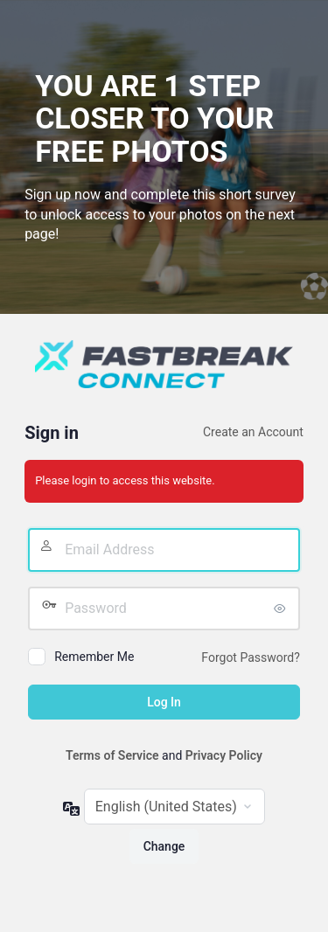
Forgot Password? (250, 657)
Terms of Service (112, 755)
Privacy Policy (223, 755)
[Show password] (282, 608)
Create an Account (253, 432)
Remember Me (94, 657)
